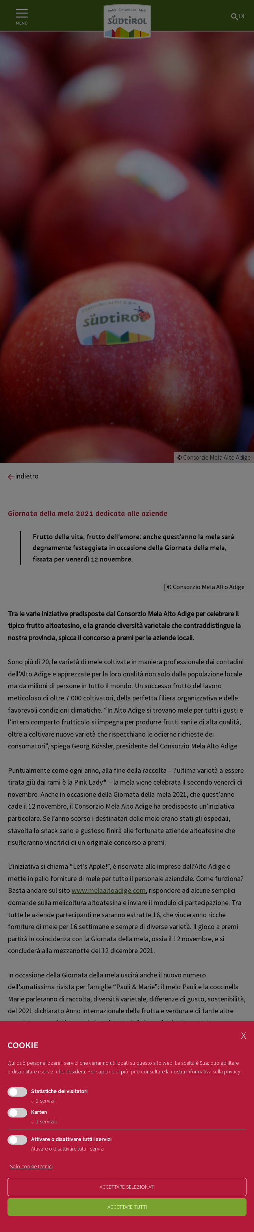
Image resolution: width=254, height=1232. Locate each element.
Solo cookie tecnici (31, 1166)
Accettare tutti (127, 1206)
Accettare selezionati (127, 1186)
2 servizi (42, 1100)
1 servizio (44, 1121)
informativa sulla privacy (213, 1071)
